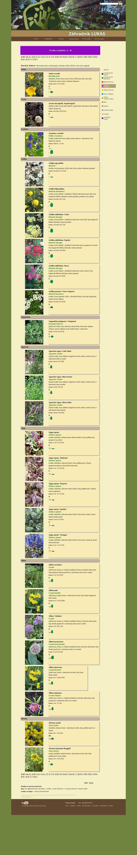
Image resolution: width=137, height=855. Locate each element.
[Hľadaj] (109, 4)
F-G (52, 57)
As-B (33, 57)
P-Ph (85, 57)
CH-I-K (71, 57)
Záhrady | (73, 805)
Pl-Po (90, 57)
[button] (34, 132)
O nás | (67, 805)
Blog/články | (104, 805)
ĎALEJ (91, 783)
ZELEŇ (61, 39)
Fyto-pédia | (95, 805)
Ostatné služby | (86, 805)
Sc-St (27, 59)
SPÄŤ (86, 783)
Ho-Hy (65, 57)
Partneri (111, 805)
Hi (61, 57)
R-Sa (22, 59)
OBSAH (106, 70)
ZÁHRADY (48, 39)
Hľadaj (120, 3)
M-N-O (79, 57)
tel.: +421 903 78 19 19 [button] (85, 803)
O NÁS (35, 39)
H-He (57, 57)
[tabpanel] (60, 50)
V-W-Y (35, 59)
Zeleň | (79, 805)
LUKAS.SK (42, 806)
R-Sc (22, 777)
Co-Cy (43, 57)
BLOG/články (99, 39)
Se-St (27, 777)
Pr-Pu (95, 57)
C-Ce (38, 57)
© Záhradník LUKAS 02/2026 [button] (29, 806)
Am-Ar (28, 57)
